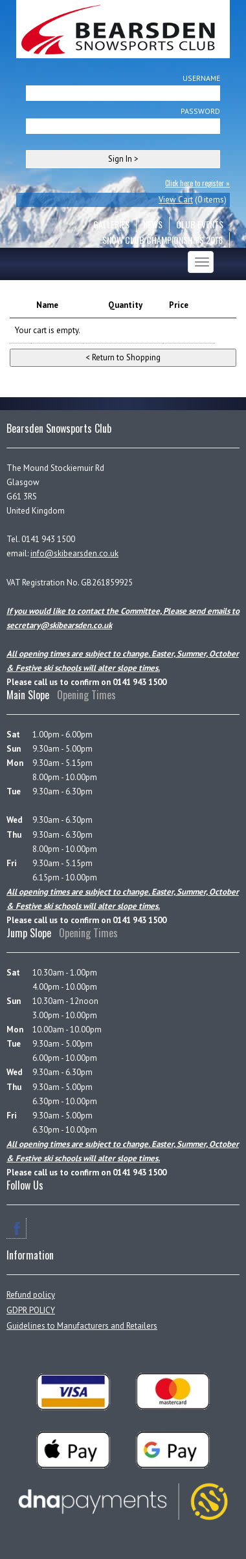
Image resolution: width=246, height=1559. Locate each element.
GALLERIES (111, 224)
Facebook (16, 1228)
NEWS (152, 224)
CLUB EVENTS (199, 224)
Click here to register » (197, 183)
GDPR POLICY (30, 1310)
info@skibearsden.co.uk (74, 553)
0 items (210, 199)
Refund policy (30, 1294)
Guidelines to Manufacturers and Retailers (81, 1325)
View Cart (176, 199)
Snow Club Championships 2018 (162, 239)
